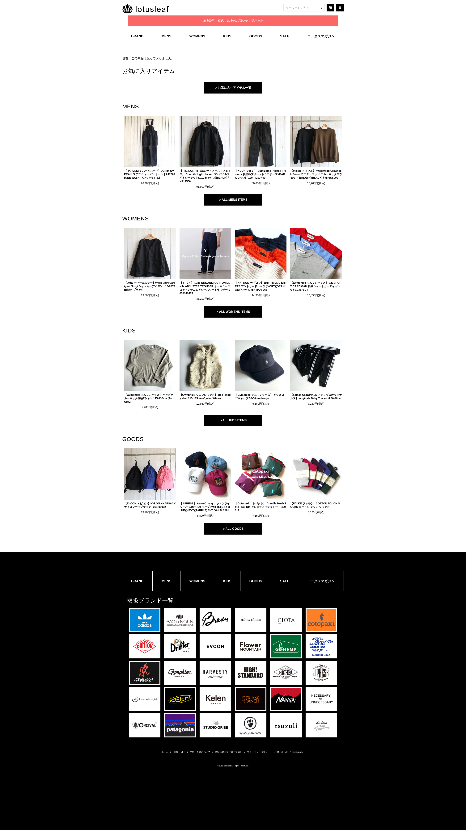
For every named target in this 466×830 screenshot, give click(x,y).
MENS (166, 36)
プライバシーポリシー (258, 752)
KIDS (227, 36)
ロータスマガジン (321, 36)
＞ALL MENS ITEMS (233, 199)
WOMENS (197, 36)
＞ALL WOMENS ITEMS (233, 311)
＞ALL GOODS (233, 528)
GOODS (255, 36)
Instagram (297, 752)
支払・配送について (200, 752)
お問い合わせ (281, 752)
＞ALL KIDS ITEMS (233, 420)
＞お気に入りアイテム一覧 (233, 87)
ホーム (164, 752)
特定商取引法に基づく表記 (228, 752)
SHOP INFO (179, 752)
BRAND (137, 36)
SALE (284, 36)
